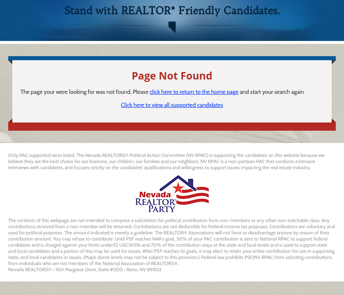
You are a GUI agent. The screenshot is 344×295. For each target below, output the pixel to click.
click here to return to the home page (193, 91)
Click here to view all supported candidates (172, 105)
